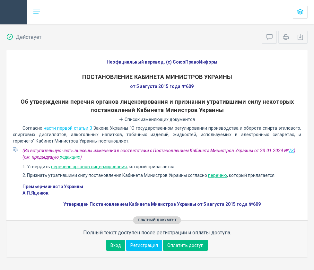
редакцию (70, 157)
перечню (217, 175)
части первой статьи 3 (68, 128)
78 (291, 150)
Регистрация (144, 245)
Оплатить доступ (185, 245)
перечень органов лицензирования (89, 166)
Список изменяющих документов (157, 119)
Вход (115, 245)
